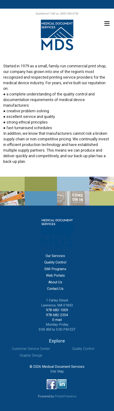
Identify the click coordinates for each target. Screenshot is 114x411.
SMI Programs (55, 269)
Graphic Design (31, 355)
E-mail (57, 320)
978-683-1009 (57, 310)
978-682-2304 (57, 315)
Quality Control (55, 262)
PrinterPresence (65, 396)
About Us (55, 282)
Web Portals (55, 275)
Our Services (55, 256)
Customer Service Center (31, 349)
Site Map (57, 371)
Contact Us (55, 289)
